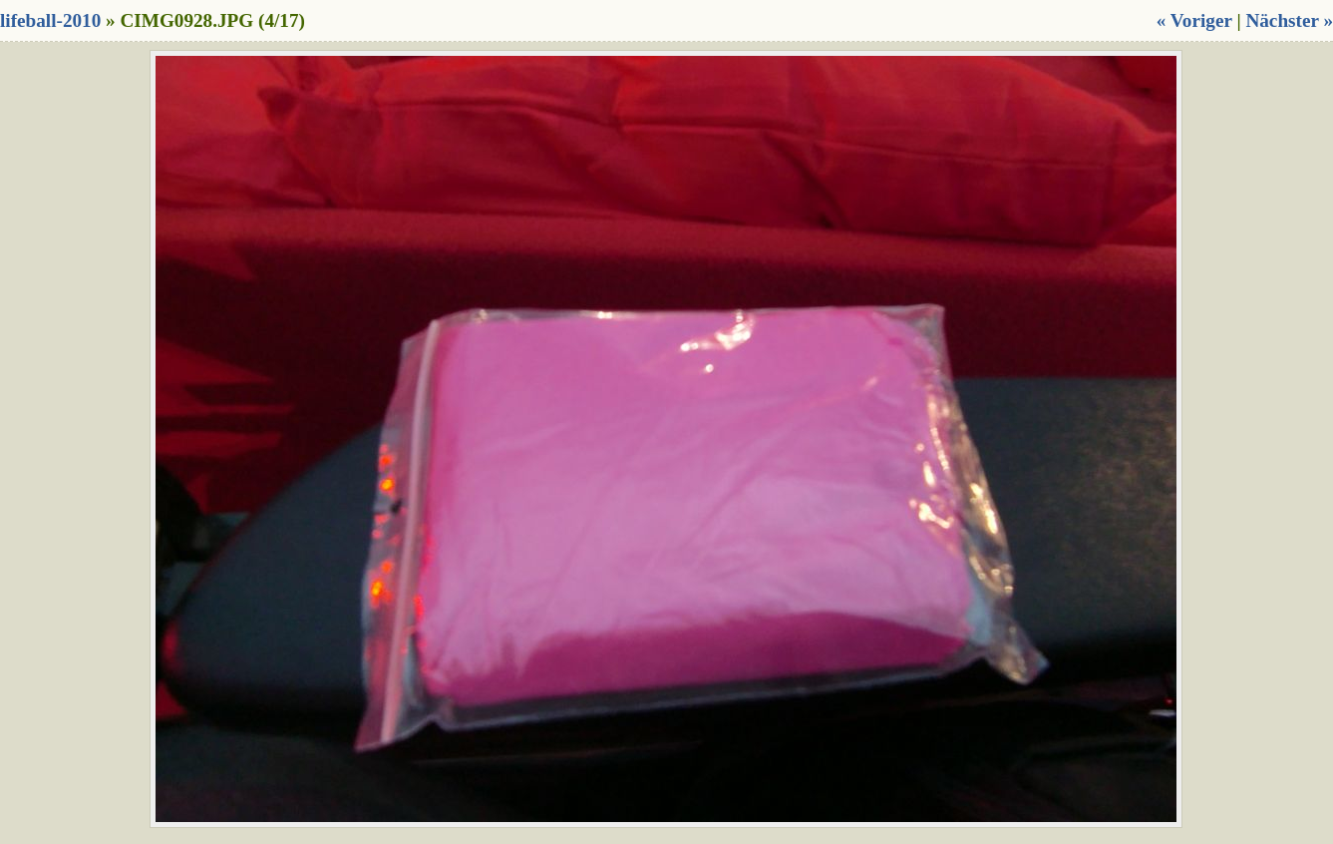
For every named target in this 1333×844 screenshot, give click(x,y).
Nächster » (1289, 20)
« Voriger (1194, 20)
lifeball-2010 (50, 20)
